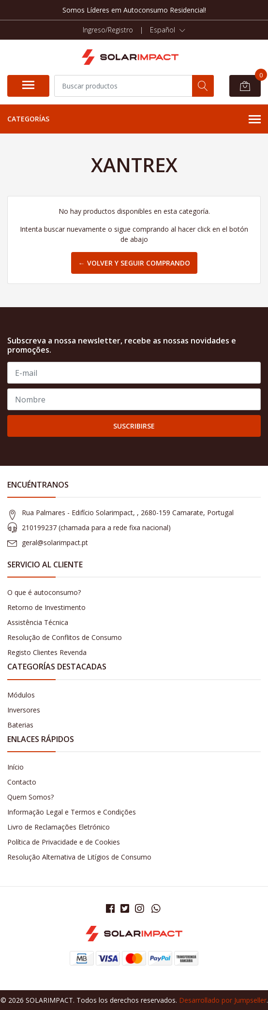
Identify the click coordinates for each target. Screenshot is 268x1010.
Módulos (21, 694)
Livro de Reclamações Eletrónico (58, 827)
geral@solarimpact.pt (55, 542)
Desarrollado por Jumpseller (223, 1000)
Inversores (23, 709)
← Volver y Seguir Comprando (134, 262)
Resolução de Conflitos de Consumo (64, 637)
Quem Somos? (30, 797)
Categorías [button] (134, 119)
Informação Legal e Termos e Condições (71, 812)
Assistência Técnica (37, 622)
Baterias (20, 724)
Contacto (21, 782)
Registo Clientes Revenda (47, 652)
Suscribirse (134, 426)
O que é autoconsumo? (44, 592)
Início (15, 767)
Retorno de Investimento (46, 607)
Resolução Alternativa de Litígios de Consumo (79, 856)
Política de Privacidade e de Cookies (63, 842)
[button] (167, 30)
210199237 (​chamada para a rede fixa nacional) (96, 527)
